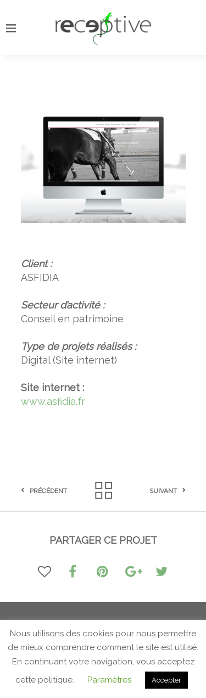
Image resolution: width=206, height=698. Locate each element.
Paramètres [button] (109, 680)
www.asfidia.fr (53, 401)
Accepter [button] (166, 680)
